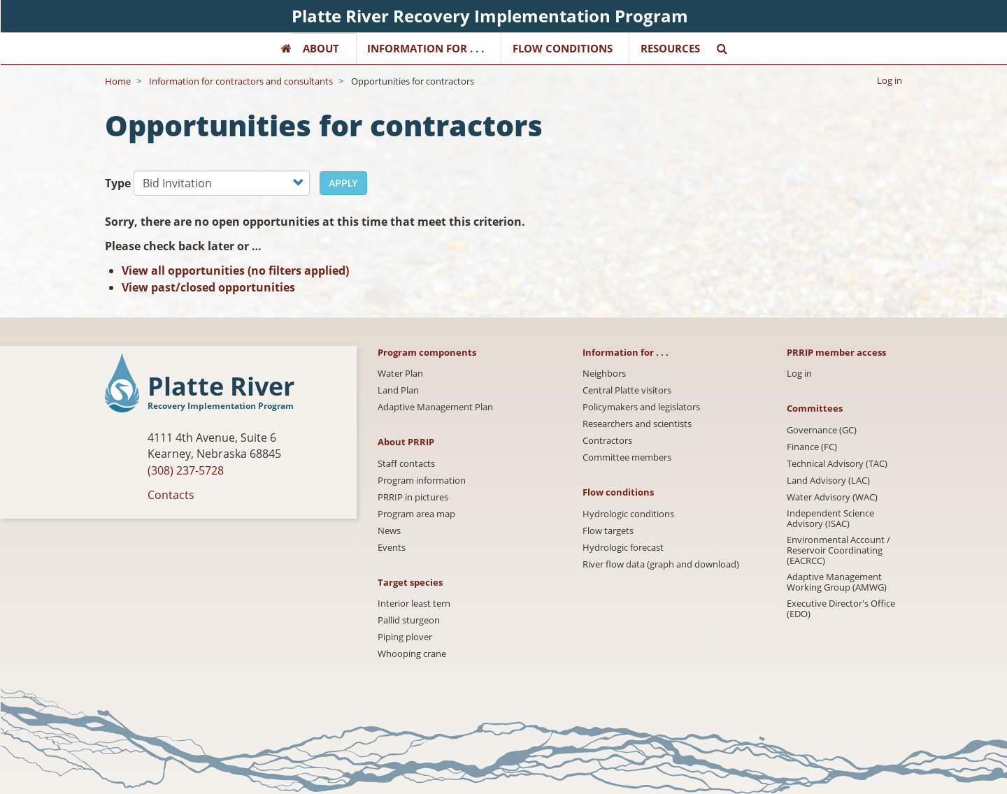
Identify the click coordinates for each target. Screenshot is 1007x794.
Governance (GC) (822, 430)
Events (392, 547)
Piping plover (405, 637)
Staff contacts (406, 464)
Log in (889, 80)
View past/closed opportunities (208, 287)
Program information (422, 480)
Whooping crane (412, 654)
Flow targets (608, 531)
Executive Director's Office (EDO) (841, 608)
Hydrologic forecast (623, 547)
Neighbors (604, 373)
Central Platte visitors (627, 390)
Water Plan (400, 373)
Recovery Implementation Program (221, 406)
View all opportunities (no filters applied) (235, 270)
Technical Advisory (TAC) (837, 464)
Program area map (416, 514)
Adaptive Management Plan (435, 407)
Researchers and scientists (637, 424)
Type (118, 183)
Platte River (221, 386)
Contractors (607, 440)
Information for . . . (425, 48)
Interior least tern (414, 603)
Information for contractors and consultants (241, 81)
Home (118, 81)
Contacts (171, 495)
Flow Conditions (563, 48)
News (389, 531)
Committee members (627, 457)
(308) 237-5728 (186, 470)
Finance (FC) (812, 447)
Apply (343, 182)
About (321, 48)
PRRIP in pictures (413, 497)
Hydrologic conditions (628, 514)
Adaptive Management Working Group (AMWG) (837, 582)
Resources (670, 48)
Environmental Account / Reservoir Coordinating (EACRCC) (838, 550)
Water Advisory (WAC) (832, 497)
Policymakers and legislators (641, 407)
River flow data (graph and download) (661, 564)
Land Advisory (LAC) (828, 480)
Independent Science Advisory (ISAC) (830, 518)
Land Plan (398, 390)
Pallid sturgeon (409, 620)
